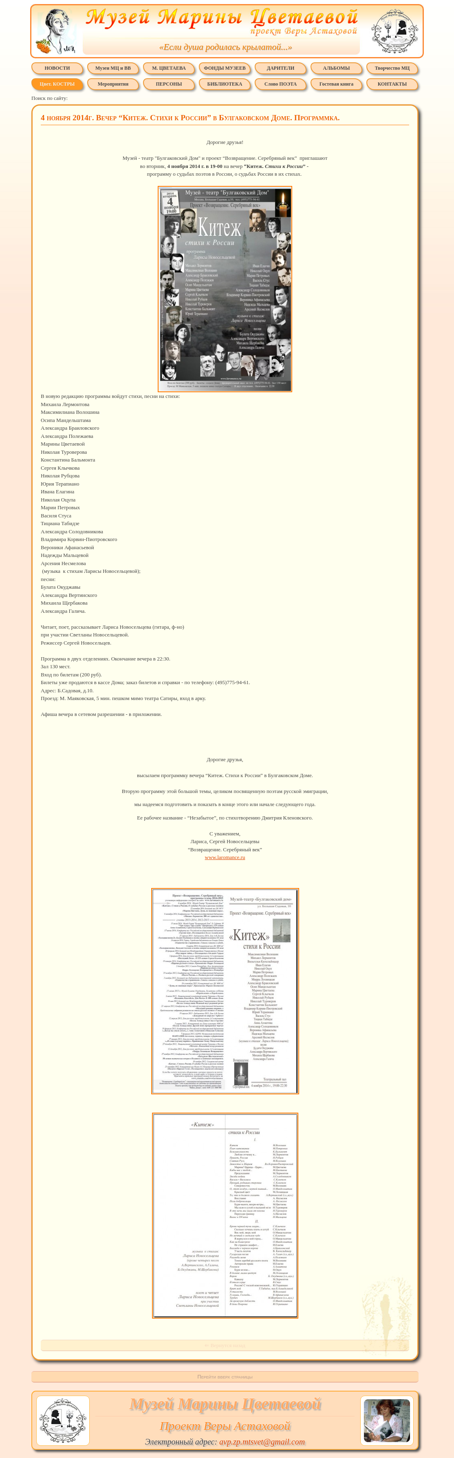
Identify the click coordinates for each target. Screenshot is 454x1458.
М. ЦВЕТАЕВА (169, 68)
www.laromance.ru (225, 857)
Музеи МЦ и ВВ (113, 68)
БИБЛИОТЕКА (224, 84)
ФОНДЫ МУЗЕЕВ (224, 68)
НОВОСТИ (57, 68)
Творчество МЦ (392, 68)
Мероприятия (113, 84)
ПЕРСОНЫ (169, 84)
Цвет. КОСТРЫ (57, 84)
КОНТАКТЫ (392, 84)
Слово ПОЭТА (280, 84)
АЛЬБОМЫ (336, 68)
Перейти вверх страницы (225, 1377)
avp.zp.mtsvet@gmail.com (262, 1441)
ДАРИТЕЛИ (281, 68)
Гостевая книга (336, 84)
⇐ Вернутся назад (225, 1345)
